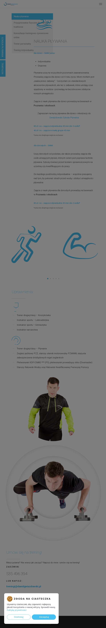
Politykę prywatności (16, 610)
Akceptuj (44, 617)
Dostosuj (18, 617)
